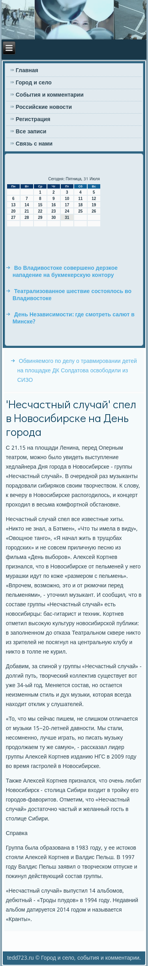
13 (13, 205)
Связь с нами (34, 144)
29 (40, 217)
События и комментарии (50, 95)
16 (53, 205)
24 (67, 211)
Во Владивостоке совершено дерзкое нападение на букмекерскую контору (65, 271)
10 (67, 198)
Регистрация (33, 119)
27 (13, 217)
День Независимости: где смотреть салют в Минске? (74, 318)
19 (94, 205)
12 (94, 198)
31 (67, 217)
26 (94, 211)
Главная (27, 70)
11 (80, 198)
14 (26, 205)
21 (26, 211)
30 (53, 217)
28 (26, 217)
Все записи (31, 131)
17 (67, 205)
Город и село (34, 83)
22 (40, 211)
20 (13, 211)
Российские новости (44, 107)
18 (80, 205)
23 (53, 211)
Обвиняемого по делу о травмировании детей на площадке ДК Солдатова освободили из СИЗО (77, 371)
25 (80, 211)
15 (40, 205)
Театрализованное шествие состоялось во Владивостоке (72, 295)
